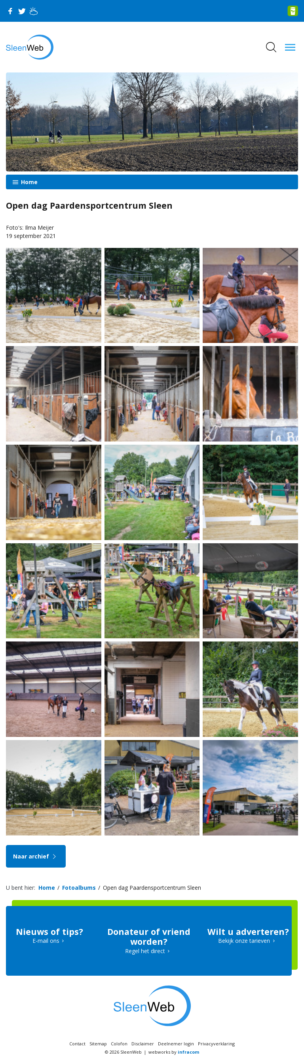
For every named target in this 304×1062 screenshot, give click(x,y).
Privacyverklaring (216, 1044)
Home (28, 182)
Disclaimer (142, 1044)
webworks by (173, 1052)
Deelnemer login (176, 1044)
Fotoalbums (79, 887)
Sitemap (98, 1044)
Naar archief (36, 856)
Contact (77, 1044)
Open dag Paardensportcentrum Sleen (152, 887)
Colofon (119, 1044)
